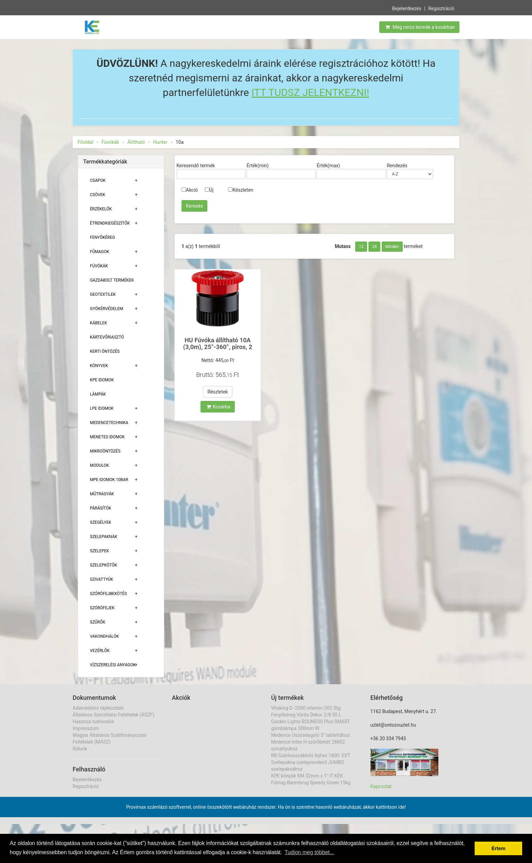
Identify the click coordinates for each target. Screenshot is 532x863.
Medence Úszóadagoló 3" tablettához (310, 735)
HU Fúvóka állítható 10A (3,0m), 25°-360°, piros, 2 (217, 343)
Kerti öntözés (105, 351)
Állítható (136, 142)
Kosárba (218, 406)
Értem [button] (499, 848)
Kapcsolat (381, 786)
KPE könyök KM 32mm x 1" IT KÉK (307, 776)
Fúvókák (110, 142)
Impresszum (86, 728)
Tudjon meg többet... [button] (309, 852)
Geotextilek (103, 294)
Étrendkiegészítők (110, 223)
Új (209, 190)
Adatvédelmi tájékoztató (98, 708)
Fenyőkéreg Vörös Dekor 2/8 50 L (306, 714)
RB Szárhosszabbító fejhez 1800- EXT (310, 755)
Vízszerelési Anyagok (113, 665)
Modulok (99, 465)
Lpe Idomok (102, 408)
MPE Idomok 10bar (109, 479)
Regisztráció (441, 8)
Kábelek (98, 323)
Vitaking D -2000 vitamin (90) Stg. (306, 708)
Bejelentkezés (406, 8)
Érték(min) (258, 165)
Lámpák (98, 394)
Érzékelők (101, 209)
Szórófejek (102, 608)
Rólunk (80, 748)
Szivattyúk (101, 579)
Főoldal (85, 142)
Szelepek (99, 551)
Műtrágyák (102, 494)
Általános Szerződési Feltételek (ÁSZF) (113, 714)
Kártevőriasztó (107, 337)
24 (374, 246)
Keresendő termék (195, 165)
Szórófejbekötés (108, 593)
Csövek (97, 194)
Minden (392, 246)
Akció (190, 190)
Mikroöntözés (105, 451)
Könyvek (99, 365)
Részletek (217, 392)
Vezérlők (100, 650)
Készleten (240, 190)
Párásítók (100, 508)
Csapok (98, 180)
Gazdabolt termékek (112, 280)
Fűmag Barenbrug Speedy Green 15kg (310, 782)
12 (361, 246)
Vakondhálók (104, 636)
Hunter (160, 142)
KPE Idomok (102, 380)
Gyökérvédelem (106, 308)
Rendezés (397, 165)
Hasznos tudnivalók (93, 721)
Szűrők (97, 622)
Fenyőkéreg (102, 237)
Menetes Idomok (107, 437)
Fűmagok (99, 251)
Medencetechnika (109, 422)
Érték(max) (328, 165)
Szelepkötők (103, 565)
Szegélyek (100, 522)
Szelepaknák (103, 536)
